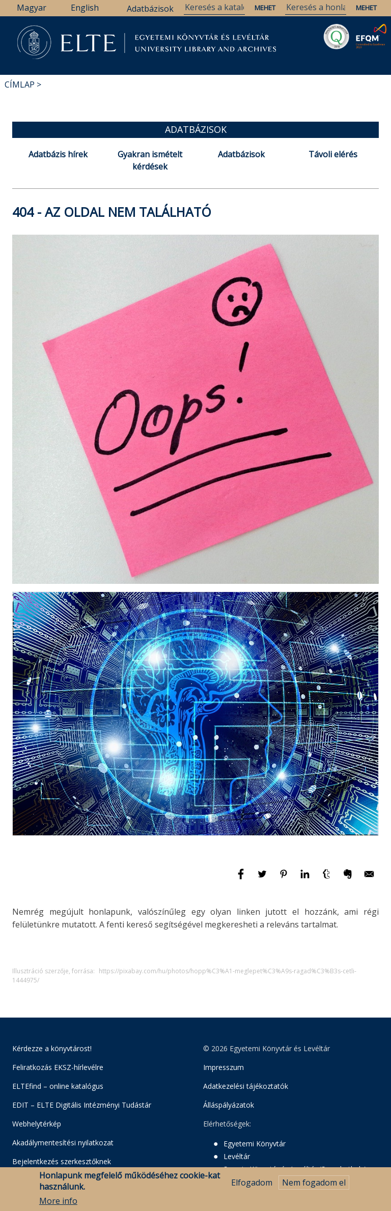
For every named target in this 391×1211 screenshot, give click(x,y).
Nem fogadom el (314, 1183)
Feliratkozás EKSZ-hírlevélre (57, 1067)
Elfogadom (251, 1183)
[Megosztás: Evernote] (348, 878)
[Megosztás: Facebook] (241, 878)
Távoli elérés (333, 154)
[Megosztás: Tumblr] (327, 878)
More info (58, 1201)
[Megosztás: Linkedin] (306, 878)
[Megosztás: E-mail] (369, 878)
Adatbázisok (150, 8)
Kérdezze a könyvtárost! (52, 1048)
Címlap (20, 84)
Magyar (31, 7)
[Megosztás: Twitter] (263, 878)
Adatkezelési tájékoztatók (245, 1086)
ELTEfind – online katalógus (57, 1086)
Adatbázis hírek (58, 154)
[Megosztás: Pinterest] (284, 878)
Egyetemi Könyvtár (255, 1143)
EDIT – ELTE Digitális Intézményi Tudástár (81, 1105)
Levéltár (237, 1156)
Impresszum (223, 1067)
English (85, 7)
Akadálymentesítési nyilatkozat (63, 1142)
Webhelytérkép (36, 1124)
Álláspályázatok (228, 1105)
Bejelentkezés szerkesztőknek (61, 1161)
